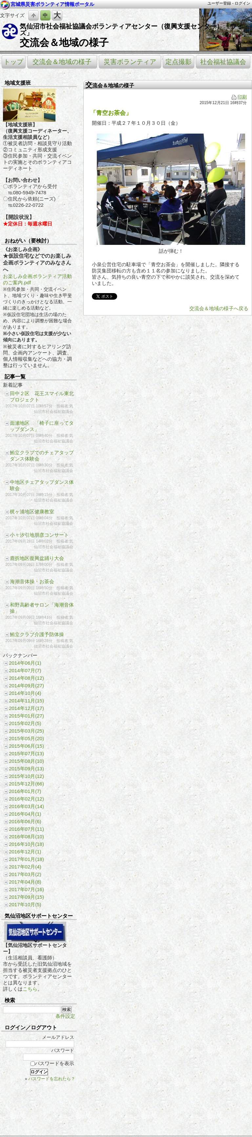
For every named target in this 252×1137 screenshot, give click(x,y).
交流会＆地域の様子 (64, 42)
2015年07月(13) (26, 753)
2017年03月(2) (25, 874)
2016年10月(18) (26, 844)
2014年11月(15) (26, 700)
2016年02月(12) (26, 799)
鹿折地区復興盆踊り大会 (37, 558)
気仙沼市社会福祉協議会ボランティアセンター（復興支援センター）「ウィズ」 (131, 29)
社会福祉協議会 (223, 61)
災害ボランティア (130, 61)
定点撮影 (178, 61)
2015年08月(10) (26, 761)
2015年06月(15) (26, 746)
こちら (30, 989)
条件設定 (65, 1016)
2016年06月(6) (25, 821)
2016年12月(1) (25, 851)
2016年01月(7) (25, 791)
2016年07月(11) (26, 829)
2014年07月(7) (25, 670)
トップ (13, 61)
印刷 (239, 97)
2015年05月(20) (26, 738)
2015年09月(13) (26, 768)
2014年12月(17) (26, 708)
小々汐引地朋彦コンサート (39, 535)
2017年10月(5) (25, 904)
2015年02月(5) (25, 723)
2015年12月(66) (26, 783)
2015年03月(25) (26, 731)
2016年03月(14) (26, 806)
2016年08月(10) (26, 836)
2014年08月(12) (26, 678)
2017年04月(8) (25, 882)
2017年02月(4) (25, 866)
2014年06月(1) (25, 663)
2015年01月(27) (26, 716)
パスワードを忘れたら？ (51, 1079)
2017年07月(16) (26, 889)
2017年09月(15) (26, 897)
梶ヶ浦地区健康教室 (32, 511)
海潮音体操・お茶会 (32, 581)
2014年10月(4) (25, 693)
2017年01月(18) (26, 859)
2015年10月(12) (26, 776)
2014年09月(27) (26, 685)
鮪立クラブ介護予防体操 (37, 634)
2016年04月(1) (25, 814)
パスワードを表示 (52, 1063)
